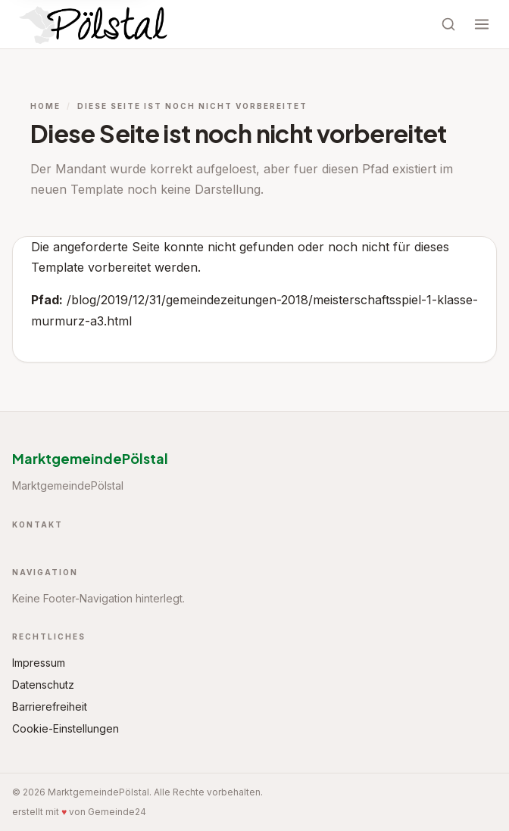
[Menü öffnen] (482, 24)
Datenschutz (43, 684)
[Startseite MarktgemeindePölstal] (95, 24)
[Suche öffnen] (448, 24)
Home (45, 105)
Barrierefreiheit (49, 706)
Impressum (38, 662)
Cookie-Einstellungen (65, 728)
